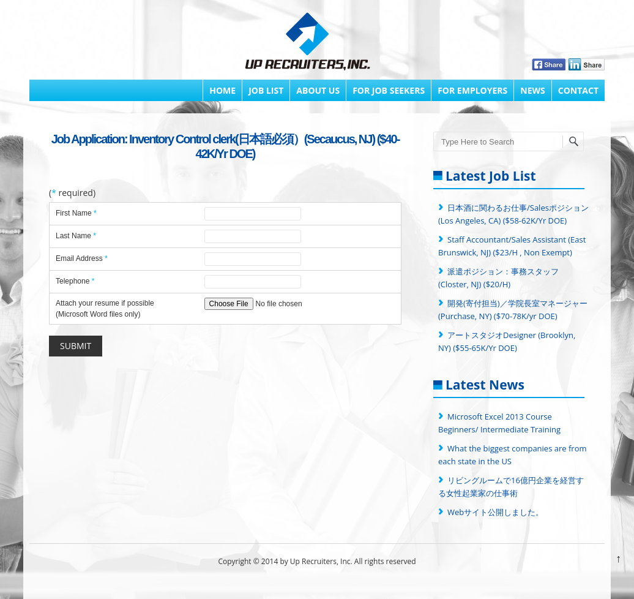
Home (222, 90)
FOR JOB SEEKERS (388, 90)
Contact (578, 90)
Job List (265, 90)
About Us (318, 90)
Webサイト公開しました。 (495, 512)
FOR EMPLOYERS (472, 90)
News (532, 90)
